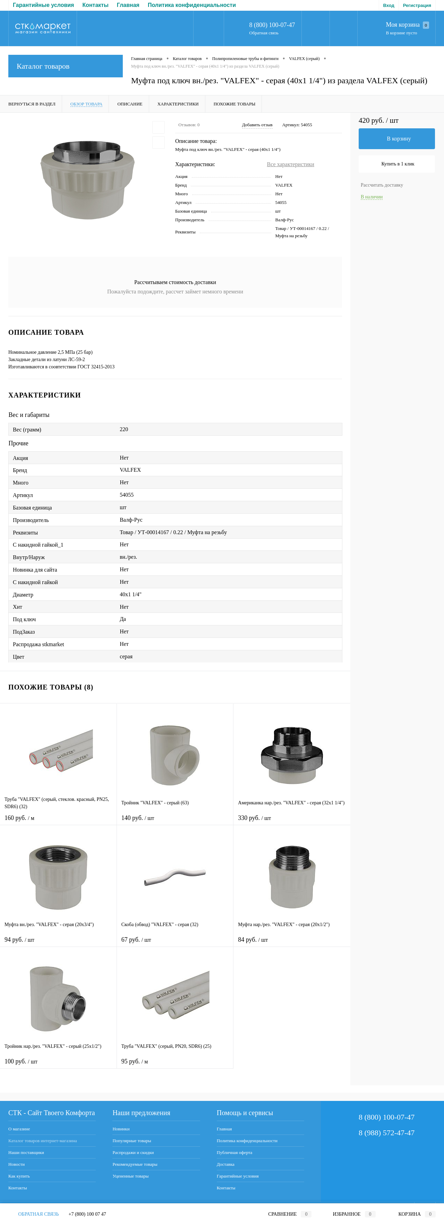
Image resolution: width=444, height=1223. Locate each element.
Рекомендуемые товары (134, 1164)
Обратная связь (264, 32)
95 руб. (175, 1066)
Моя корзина (407, 25)
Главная (24, 5)
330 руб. (292, 822)
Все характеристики (290, 164)
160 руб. (58, 822)
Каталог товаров (65, 66)
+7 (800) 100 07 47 (87, 1214)
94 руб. (58, 944)
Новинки (120, 1128)
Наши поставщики (26, 1152)
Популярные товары (131, 1140)
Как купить (19, 1176)
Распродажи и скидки (133, 1152)
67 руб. (175, 944)
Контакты (17, 1187)
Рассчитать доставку (382, 185)
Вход (388, 5)
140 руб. (175, 822)
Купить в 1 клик (398, 163)
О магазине (19, 1128)
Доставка (213, 5)
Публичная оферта (166, 5)
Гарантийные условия (238, 1176)
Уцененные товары (130, 1176)
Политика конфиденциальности (88, 5)
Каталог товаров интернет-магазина (42, 1140)
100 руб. (58, 1066)
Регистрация (417, 5)
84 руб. (292, 944)
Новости (16, 1164)
